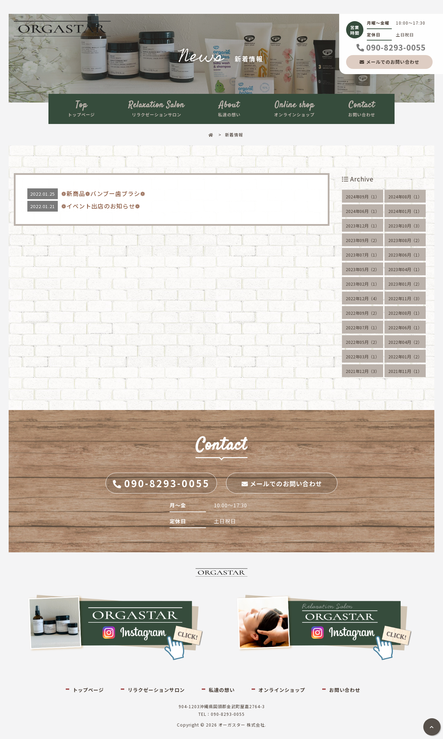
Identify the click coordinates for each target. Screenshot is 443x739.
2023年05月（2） (362, 269)
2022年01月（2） (405, 356)
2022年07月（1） (362, 327)
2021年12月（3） (362, 371)
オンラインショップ (294, 108)
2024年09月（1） (362, 196)
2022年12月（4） (362, 298)
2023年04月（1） (405, 269)
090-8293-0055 (396, 47)
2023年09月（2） (362, 240)
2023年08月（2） (405, 240)
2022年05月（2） (362, 342)
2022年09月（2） (362, 313)
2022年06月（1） (405, 327)
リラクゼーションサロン (156, 108)
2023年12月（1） (362, 226)
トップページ (81, 108)
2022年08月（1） (405, 313)
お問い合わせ (361, 108)
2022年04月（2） (405, 342)
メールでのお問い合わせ (392, 62)
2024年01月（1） (405, 211)
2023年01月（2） (405, 284)
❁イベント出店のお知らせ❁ (100, 206)
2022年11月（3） (405, 298)
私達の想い (229, 108)
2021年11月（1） (405, 371)
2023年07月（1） (362, 255)
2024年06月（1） (362, 211)
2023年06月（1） (405, 255)
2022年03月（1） (362, 356)
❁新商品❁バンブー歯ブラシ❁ (103, 193)
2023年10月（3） (405, 226)
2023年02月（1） (362, 284)
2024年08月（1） (405, 196)
